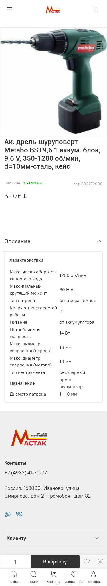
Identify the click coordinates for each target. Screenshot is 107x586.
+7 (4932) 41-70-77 (25, 473)
